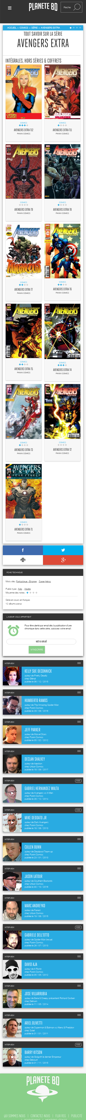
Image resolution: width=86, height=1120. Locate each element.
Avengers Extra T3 (23, 443)
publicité (76, 1109)
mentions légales (56, 1114)
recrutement (32, 1114)
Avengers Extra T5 (23, 362)
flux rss (60, 1109)
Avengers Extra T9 (23, 203)
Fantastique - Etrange (26, 575)
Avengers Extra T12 (23, 123)
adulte (27, 582)
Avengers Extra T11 (62, 123)
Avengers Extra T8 (62, 203)
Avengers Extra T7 (23, 283)
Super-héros (45, 575)
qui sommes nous (14, 1109)
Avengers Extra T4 (62, 363)
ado (20, 582)
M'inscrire (37, 643)
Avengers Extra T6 (62, 282)
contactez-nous (40, 1109)
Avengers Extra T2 (62, 443)
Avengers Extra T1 (23, 523)
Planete (43, 7)
